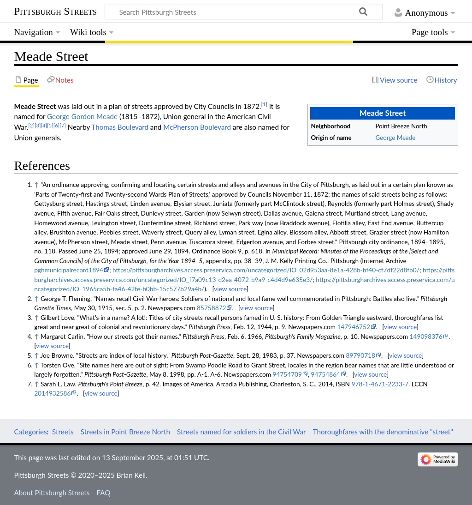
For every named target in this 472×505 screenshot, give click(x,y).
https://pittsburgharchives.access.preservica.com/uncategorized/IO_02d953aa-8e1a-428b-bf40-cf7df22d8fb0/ (265, 270)
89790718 (360, 355)
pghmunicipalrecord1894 (68, 270)
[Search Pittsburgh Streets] (244, 11)
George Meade (395, 137)
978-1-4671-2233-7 (380, 384)
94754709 (287, 374)
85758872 (211, 308)
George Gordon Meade (82, 116)
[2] (31, 125)
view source (230, 289)
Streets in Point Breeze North (125, 431)
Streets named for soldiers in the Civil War (241, 431)
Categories (30, 431)
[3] (38, 125)
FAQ (104, 492)
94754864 (325, 374)
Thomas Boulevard (119, 127)
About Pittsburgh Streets (51, 492)
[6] (56, 125)
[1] (264, 104)
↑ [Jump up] (36, 184)
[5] (50, 125)
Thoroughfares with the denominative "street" (383, 431)
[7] (62, 125)
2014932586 (52, 393)
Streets (63, 431)
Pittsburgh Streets (55, 11)
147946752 (353, 327)
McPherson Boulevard (197, 127)
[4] (44, 125)
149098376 (426, 336)
